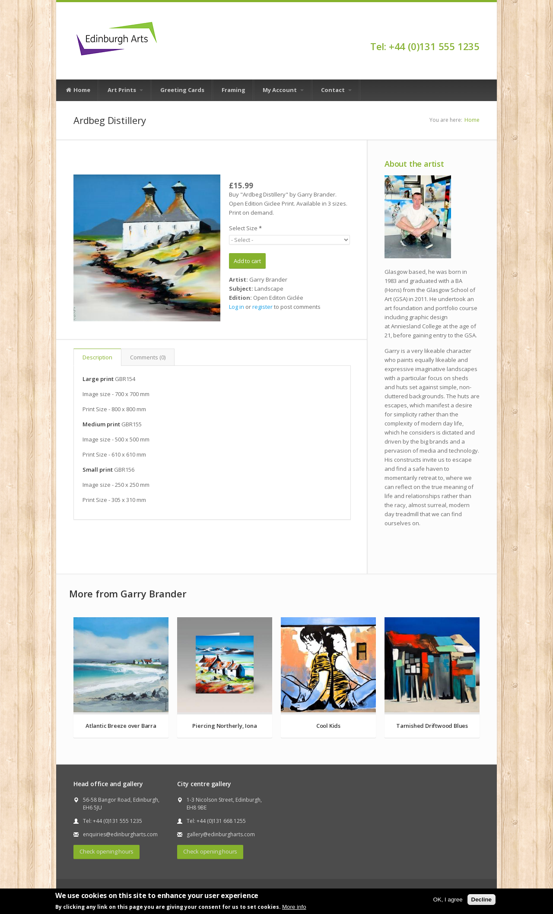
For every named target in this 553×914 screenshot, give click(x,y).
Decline (481, 899)
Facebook (475, 31)
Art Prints (125, 90)
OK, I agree (447, 899)
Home (77, 90)
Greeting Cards (182, 90)
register (262, 307)
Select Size (245, 228)
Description (97, 357)
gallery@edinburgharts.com (221, 834)
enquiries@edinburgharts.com (120, 834)
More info (294, 907)
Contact (336, 90)
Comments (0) (147, 357)
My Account (283, 90)
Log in (236, 307)
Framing (233, 90)
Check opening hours (106, 851)
